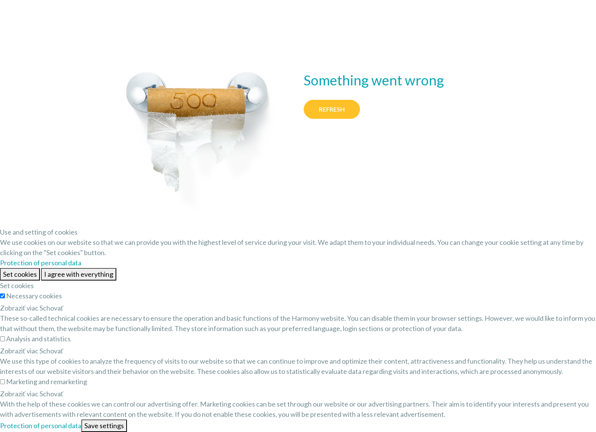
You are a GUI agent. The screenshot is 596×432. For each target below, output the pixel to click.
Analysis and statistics (38, 338)
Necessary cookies (34, 296)
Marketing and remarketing (46, 381)
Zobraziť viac (19, 308)
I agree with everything (78, 274)
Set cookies (20, 274)
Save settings (104, 425)
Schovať (51, 308)
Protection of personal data (40, 263)
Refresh (332, 109)
